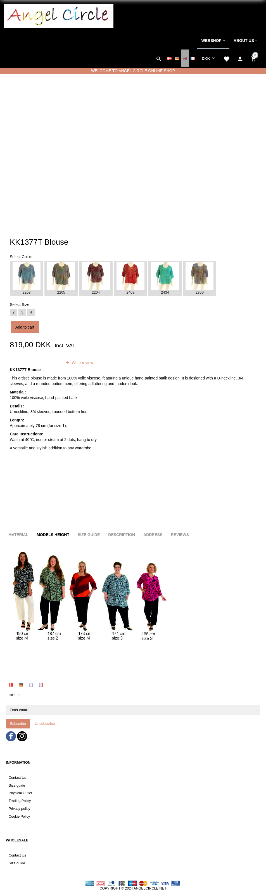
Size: (20, 304)
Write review (82, 362)
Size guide (17, 785)
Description (121, 534)
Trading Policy (20, 801)
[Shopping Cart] (254, 58)
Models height (53, 534)
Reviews (180, 534)
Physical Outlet (20, 793)
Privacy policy (19, 809)
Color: (21, 256)
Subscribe (18, 723)
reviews (48, 362)
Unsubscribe (45, 723)
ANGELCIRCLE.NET (150, 888)
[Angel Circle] (58, 15)
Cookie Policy (19, 816)
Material (18, 534)
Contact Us (17, 778)
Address (152, 534)
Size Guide (89, 534)
